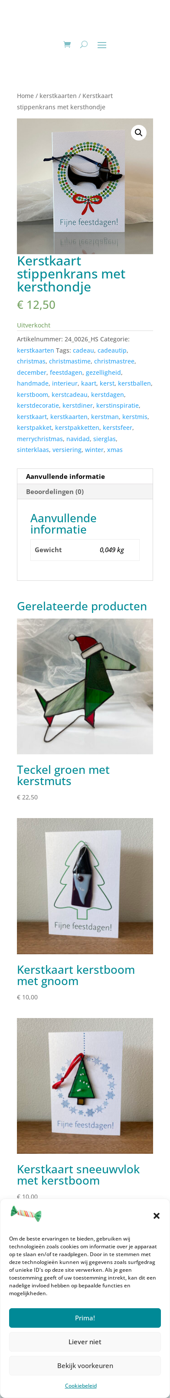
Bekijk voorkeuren (85, 1365)
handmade (33, 383)
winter (94, 449)
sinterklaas (33, 449)
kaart (88, 383)
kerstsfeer (117, 427)
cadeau (83, 350)
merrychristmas (40, 439)
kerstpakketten (77, 427)
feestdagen (66, 372)
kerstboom (32, 394)
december (31, 372)
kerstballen (134, 383)
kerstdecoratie (38, 405)
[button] (156, 1215)
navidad (78, 439)
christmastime (70, 361)
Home (25, 96)
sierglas (104, 439)
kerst (107, 383)
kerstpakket (34, 427)
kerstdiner (77, 405)
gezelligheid (103, 372)
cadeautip (112, 350)
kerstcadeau (70, 394)
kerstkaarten (58, 96)
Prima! (85, 1317)
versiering (67, 449)
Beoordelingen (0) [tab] (55, 491)
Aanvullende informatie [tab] (65, 476)
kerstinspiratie (117, 405)
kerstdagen (107, 394)
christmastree (114, 361)
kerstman (105, 417)
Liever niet (85, 1341)
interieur (65, 383)
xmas (115, 449)
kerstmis (134, 417)
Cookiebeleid (81, 1385)
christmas (31, 361)
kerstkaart (32, 417)
